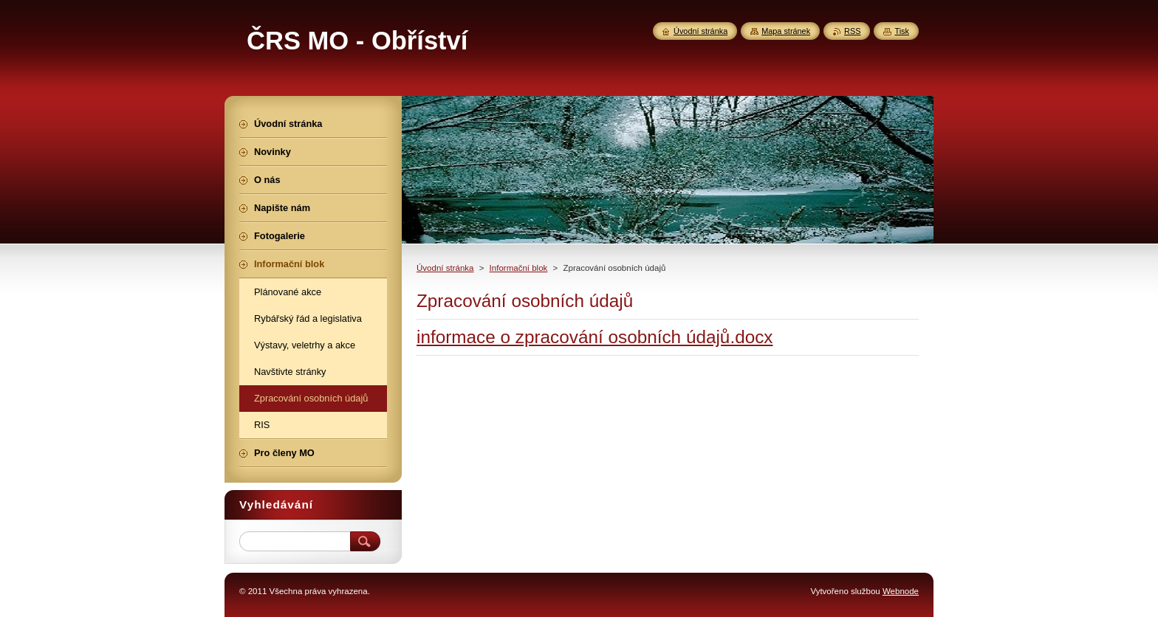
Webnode (901, 591)
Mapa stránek (785, 31)
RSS (852, 31)
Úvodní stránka (445, 267)
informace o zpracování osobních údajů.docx (595, 337)
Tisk (901, 31)
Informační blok (519, 267)
